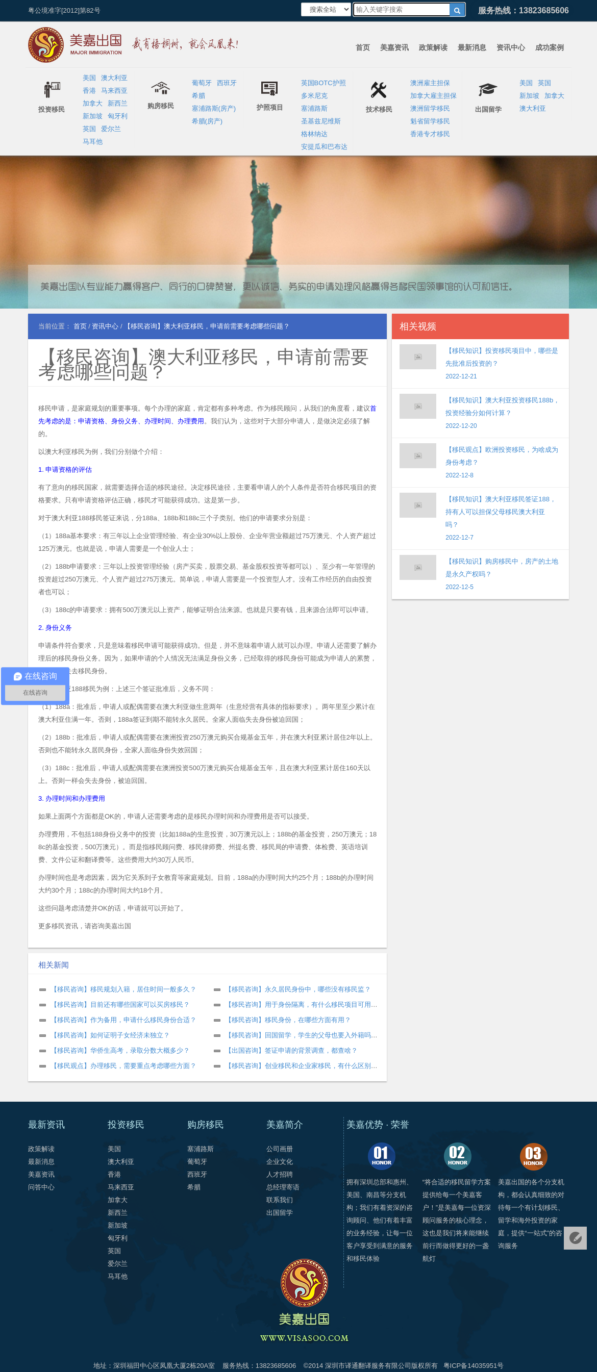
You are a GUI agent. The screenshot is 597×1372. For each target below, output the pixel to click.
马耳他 (93, 141)
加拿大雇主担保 (433, 95)
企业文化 (279, 1161)
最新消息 (472, 47)
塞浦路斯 (314, 108)
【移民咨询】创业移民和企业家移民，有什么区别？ (301, 1066)
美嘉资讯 (394, 47)
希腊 (198, 95)
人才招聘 (279, 1174)
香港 (89, 90)
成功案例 (549, 47)
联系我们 (279, 1200)
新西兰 (118, 103)
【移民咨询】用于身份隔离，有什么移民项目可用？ (301, 1004)
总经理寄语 (283, 1187)
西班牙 (227, 83)
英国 (89, 129)
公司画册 (279, 1149)
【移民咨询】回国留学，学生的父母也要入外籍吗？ (301, 1035)
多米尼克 (314, 95)
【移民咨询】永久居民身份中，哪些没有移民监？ (298, 989)
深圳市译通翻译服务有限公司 (368, 1365)
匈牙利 (118, 116)
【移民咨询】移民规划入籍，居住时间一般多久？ (123, 989)
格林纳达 (314, 134)
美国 (89, 78)
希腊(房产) (207, 121)
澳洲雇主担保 (430, 83)
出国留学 (279, 1212)
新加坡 (93, 116)
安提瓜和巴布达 (324, 146)
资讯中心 (510, 47)
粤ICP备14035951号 (473, 1365)
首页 (363, 47)
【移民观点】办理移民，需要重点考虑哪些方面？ (123, 1066)
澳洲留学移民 (430, 108)
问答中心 (41, 1187)
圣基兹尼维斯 (321, 121)
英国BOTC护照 (323, 83)
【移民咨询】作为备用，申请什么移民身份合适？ (123, 1020)
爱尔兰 (111, 129)
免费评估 (575, 1238)
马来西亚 (114, 90)
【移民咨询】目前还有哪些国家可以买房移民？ (120, 1004)
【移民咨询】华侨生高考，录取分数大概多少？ (120, 1050)
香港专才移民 (430, 134)
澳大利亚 (114, 78)
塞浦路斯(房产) (214, 108)
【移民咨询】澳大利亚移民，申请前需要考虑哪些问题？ (203, 364)
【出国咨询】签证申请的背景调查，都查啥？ (291, 1050)
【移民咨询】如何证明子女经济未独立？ (110, 1035)
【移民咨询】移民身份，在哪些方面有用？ (288, 1020)
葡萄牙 (202, 83)
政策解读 (433, 47)
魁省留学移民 (430, 121)
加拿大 (93, 103)
